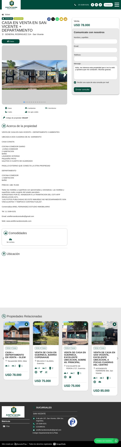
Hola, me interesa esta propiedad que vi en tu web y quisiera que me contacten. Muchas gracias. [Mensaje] (95, 72)
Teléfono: (77, 55)
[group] (34, 74)
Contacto (108, 5)
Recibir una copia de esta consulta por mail (91, 82)
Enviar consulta (82, 89)
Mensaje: (77, 64)
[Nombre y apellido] (95, 41)
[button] (64, 75)
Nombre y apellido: (81, 37)
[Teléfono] (95, 59)
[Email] (95, 50)
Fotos (10, 41)
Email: (76, 46)
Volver (6, 15)
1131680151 (40, 427)
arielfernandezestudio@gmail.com (48, 430)
